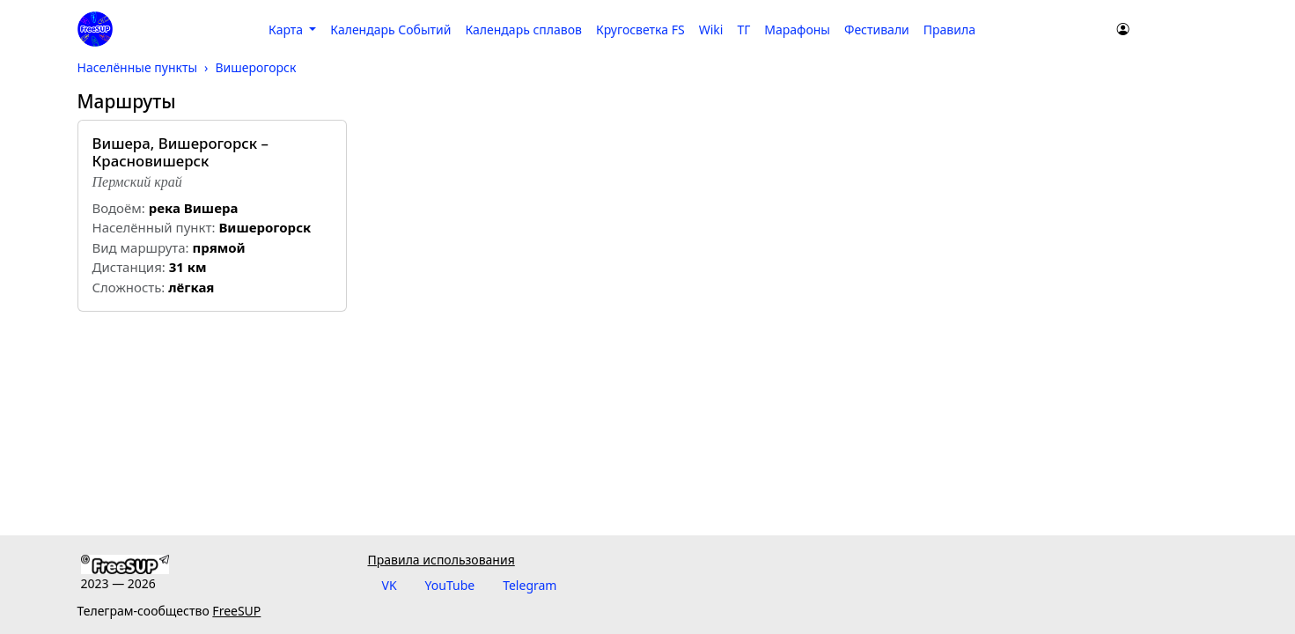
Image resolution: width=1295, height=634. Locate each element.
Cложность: (129, 287)
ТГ (743, 29)
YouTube (450, 585)
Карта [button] (287, 29)
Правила (949, 29)
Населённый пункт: (154, 227)
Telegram (529, 585)
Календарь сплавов (523, 29)
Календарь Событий (390, 29)
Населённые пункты (137, 67)
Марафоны (797, 29)
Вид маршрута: (140, 247)
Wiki (711, 29)
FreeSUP (236, 610)
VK (389, 585)
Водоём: (118, 208)
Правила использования (441, 559)
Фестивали (876, 29)
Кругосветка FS (640, 29)
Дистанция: (129, 267)
